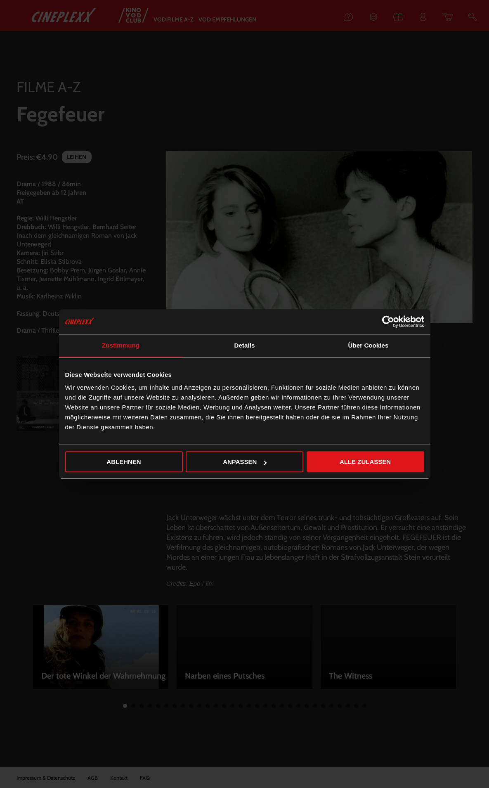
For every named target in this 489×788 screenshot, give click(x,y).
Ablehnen (123, 461)
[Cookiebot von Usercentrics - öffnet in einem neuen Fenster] (388, 321)
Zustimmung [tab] (120, 345)
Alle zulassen (365, 461)
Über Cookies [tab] (368, 345)
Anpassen (245, 461)
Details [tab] (244, 345)
